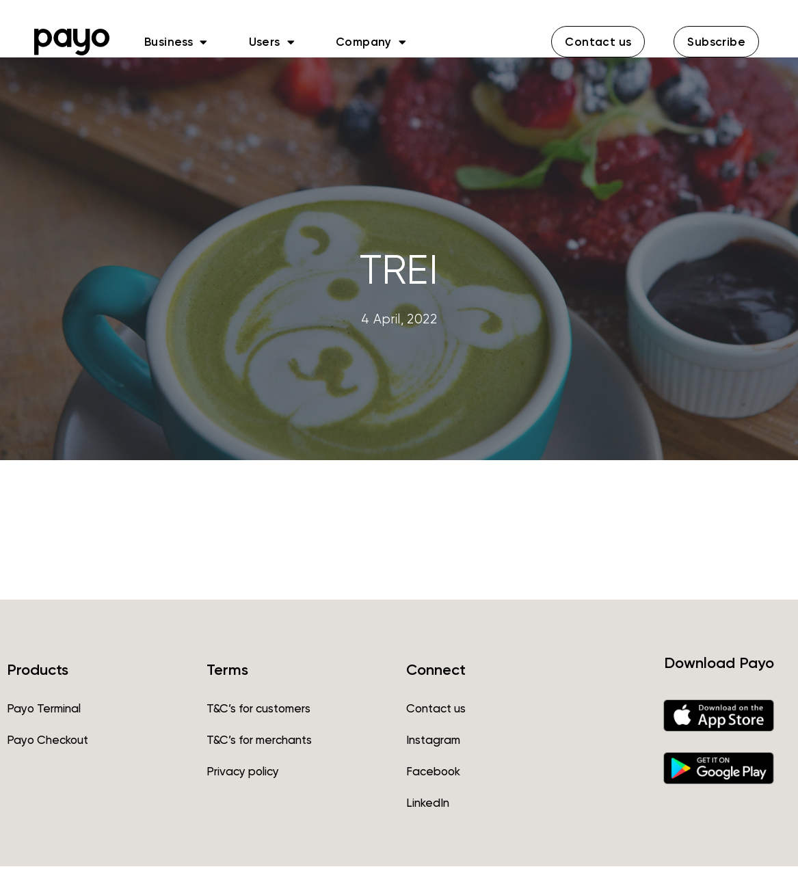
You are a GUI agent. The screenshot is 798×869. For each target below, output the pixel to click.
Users (272, 42)
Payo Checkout (47, 742)
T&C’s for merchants (259, 742)
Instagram (433, 742)
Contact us (436, 711)
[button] (598, 41)
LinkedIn (427, 805)
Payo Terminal (44, 711)
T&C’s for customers (258, 711)
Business (176, 42)
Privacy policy (243, 774)
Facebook (433, 774)
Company (371, 42)
